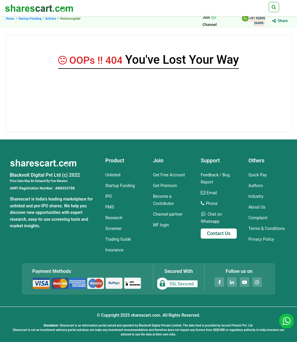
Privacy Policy (261, 239)
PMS (109, 207)
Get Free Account (169, 174)
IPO (108, 196)
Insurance (114, 250)
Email (212, 192)
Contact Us (219, 233)
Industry (255, 196)
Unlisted (112, 174)
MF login (161, 225)
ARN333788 (65, 188)
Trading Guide (118, 239)
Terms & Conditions (266, 228)
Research (114, 217)
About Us (256, 207)
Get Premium (165, 185)
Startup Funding (120, 185)
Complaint (257, 217)
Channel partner (167, 214)
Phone (212, 203)
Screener (113, 228)
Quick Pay (257, 174)
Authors (255, 185)
